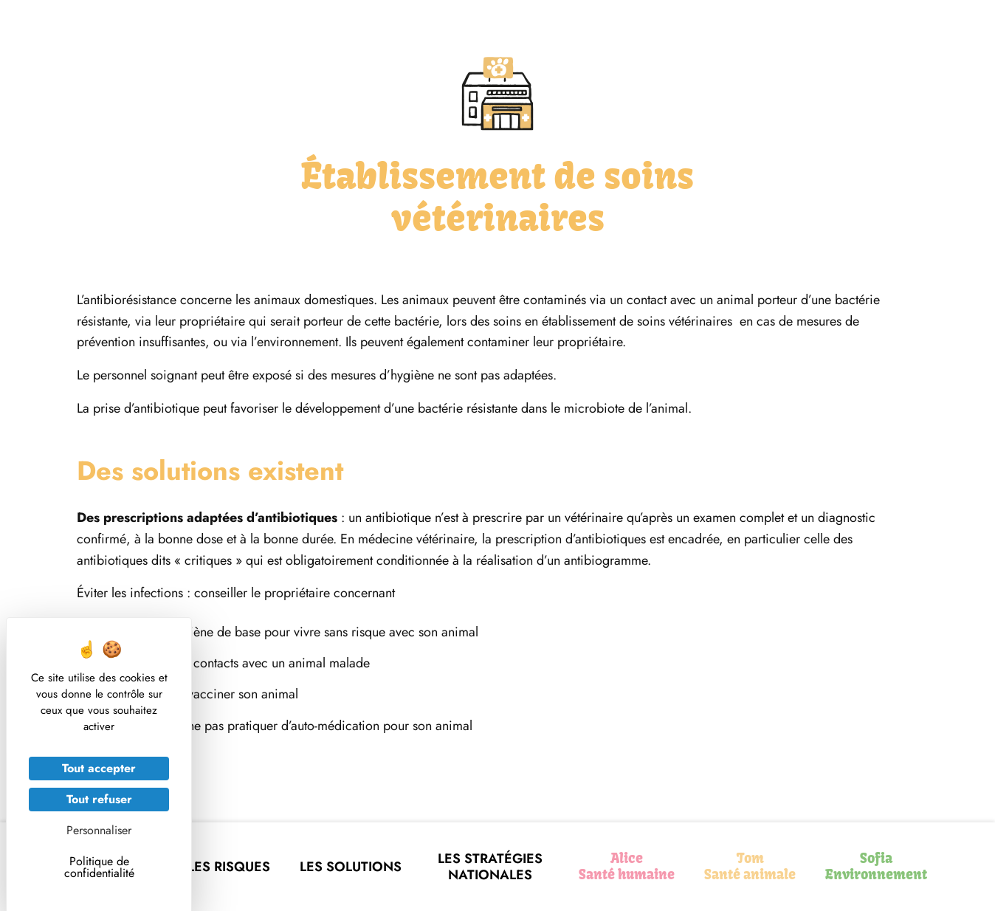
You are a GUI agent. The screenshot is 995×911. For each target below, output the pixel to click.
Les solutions (351, 866)
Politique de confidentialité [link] (99, 867)
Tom (750, 867)
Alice (627, 867)
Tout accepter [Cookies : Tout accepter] (99, 768)
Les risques (228, 866)
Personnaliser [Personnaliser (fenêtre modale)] (98, 830)
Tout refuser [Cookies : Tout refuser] (99, 799)
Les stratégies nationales (490, 867)
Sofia (876, 867)
